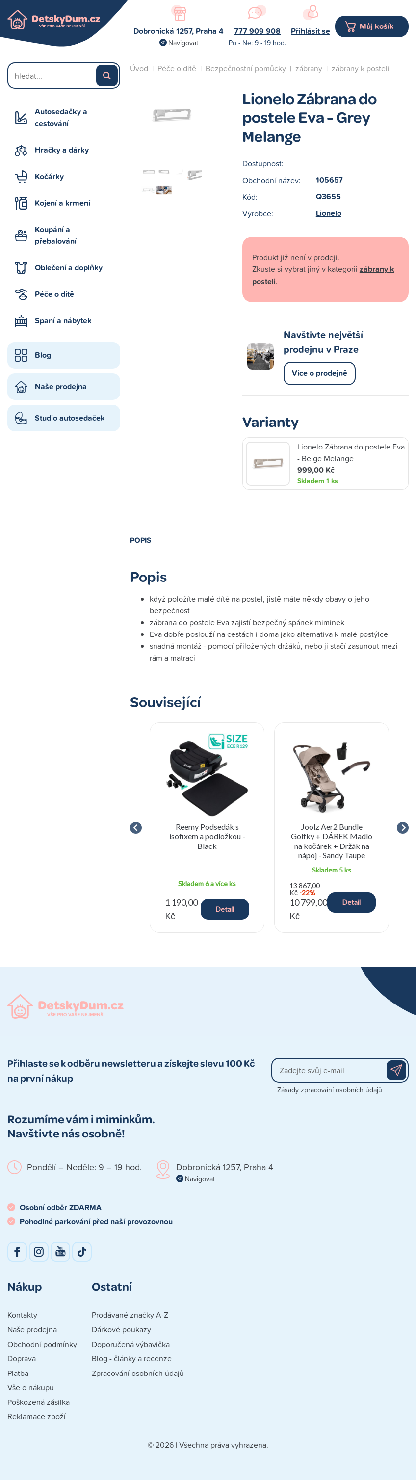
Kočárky (49, 176)
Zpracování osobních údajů (138, 1373)
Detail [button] (225, 909)
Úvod (139, 68)
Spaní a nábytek (63, 320)
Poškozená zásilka (38, 1402)
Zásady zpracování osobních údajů (329, 1089)
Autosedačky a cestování (61, 117)
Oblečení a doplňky (69, 267)
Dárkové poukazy (121, 1329)
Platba (17, 1373)
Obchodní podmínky (42, 1344)
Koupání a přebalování (56, 235)
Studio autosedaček (70, 417)
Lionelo (328, 213)
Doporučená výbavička (131, 1344)
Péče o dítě (54, 294)
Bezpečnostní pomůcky (246, 68)
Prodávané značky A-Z (130, 1314)
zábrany (308, 68)
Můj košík (377, 26)
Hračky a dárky (62, 150)
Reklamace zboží (36, 1416)
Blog (43, 355)
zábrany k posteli (361, 68)
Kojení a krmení (62, 203)
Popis (140, 540)
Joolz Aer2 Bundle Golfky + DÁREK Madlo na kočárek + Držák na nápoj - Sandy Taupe (331, 841)
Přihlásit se (310, 31)
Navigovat (183, 42)
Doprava (21, 1358)
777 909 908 (257, 31)
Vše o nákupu (30, 1387)
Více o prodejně (319, 373)
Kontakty (22, 1314)
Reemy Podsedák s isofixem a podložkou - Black (207, 836)
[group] (207, 827)
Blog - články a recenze (132, 1358)
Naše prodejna (61, 386)
